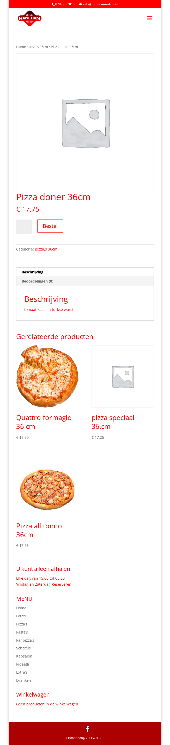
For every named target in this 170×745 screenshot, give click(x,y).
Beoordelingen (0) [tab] (37, 281)
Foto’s (21, 615)
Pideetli (22, 664)
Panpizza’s (25, 640)
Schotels (23, 648)
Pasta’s (22, 632)
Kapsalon (24, 656)
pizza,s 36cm (38, 46)
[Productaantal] (24, 227)
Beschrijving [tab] (32, 272)
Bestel (50, 225)
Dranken (23, 680)
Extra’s (21, 672)
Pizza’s (21, 624)
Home (21, 46)
